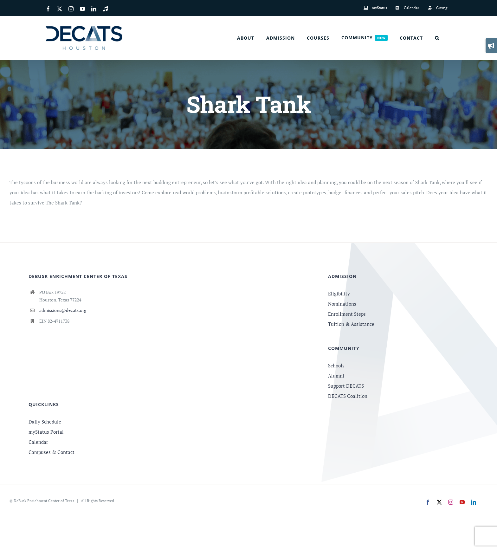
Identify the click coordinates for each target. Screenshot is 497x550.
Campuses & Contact (51, 452)
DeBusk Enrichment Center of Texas (44, 500)
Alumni (336, 375)
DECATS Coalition (347, 396)
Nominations (342, 304)
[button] (437, 38)
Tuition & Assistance (351, 324)
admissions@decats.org (62, 310)
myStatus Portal (46, 432)
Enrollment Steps (347, 314)
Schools (336, 365)
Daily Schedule (45, 421)
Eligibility (339, 293)
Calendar (38, 442)
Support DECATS (346, 386)
